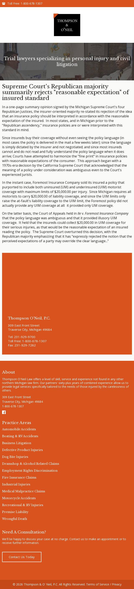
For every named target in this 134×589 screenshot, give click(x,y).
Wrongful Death (14, 519)
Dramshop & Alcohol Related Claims (30, 464)
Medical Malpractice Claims (23, 491)
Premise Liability (15, 512)
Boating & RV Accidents (20, 436)
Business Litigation (16, 443)
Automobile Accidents (19, 429)
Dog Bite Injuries (15, 457)
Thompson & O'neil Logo (67, 25)
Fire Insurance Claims (19, 477)
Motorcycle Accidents (19, 498)
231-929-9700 (24, 337)
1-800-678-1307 (31, 3)
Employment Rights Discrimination (29, 470)
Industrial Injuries (16, 484)
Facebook (4, 412)
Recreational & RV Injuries (22, 505)
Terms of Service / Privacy (103, 584)
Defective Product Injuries (22, 450)
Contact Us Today (22, 557)
